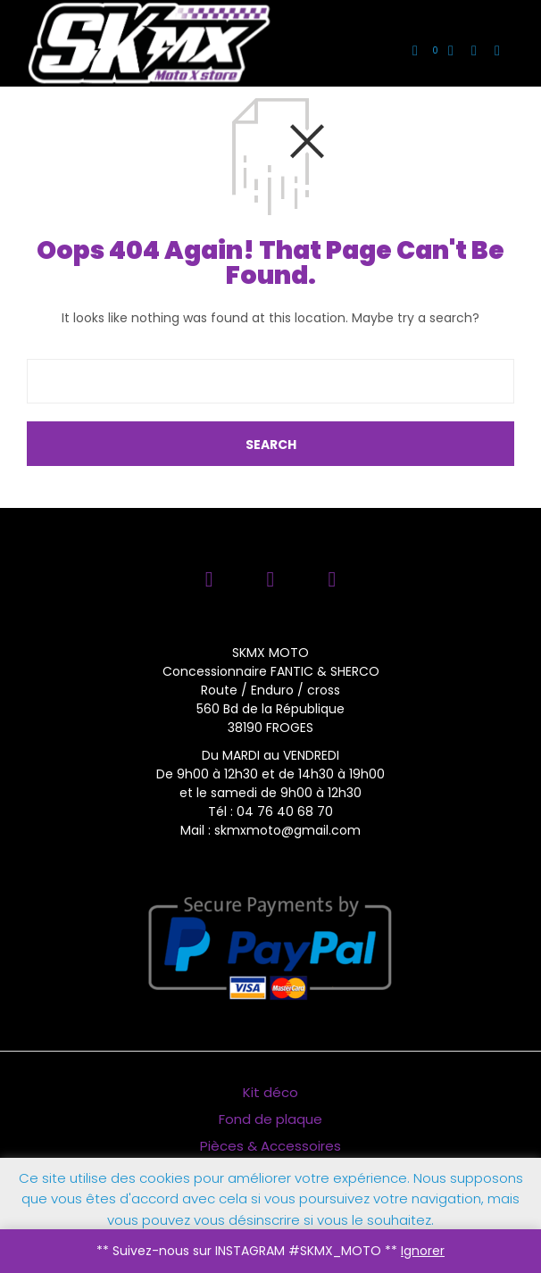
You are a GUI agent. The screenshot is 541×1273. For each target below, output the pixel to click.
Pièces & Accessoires (270, 1145)
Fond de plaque (270, 1119)
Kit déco (270, 1092)
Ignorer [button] (423, 1251)
